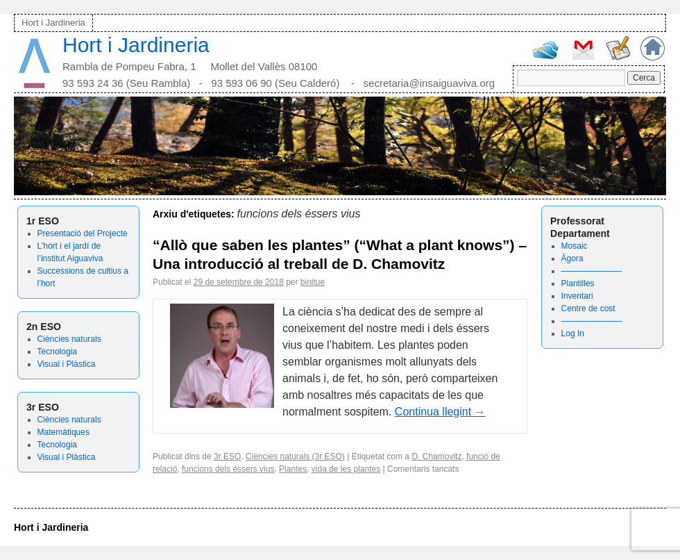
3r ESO (227, 456)
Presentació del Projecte (82, 233)
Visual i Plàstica (66, 364)
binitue (312, 282)
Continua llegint (440, 412)
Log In (572, 333)
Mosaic (574, 246)
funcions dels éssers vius (228, 469)
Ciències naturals (69, 339)
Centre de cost (588, 308)
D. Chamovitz (436, 456)
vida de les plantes (346, 469)
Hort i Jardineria (53, 22)
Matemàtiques (63, 432)
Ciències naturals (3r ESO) (295, 456)
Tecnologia (57, 351)
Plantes (293, 469)
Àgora (572, 258)
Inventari (577, 296)
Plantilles (578, 283)
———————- (591, 271)
